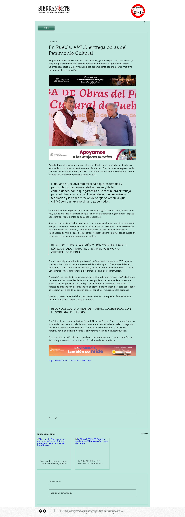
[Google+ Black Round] (40, 511)
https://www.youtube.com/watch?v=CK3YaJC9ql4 (70, 360)
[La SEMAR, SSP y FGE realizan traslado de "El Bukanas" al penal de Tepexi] (92, 447)
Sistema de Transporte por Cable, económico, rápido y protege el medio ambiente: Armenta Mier (54, 462)
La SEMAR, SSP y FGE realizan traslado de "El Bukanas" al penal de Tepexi (92, 462)
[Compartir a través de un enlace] (56, 418)
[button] (145, 22)
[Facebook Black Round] (44, 511)
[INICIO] (46, 28)
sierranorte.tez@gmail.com (111, 513)
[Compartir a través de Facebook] (50, 418)
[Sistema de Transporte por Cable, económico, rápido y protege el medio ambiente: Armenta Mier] (54, 447)
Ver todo (144, 433)
